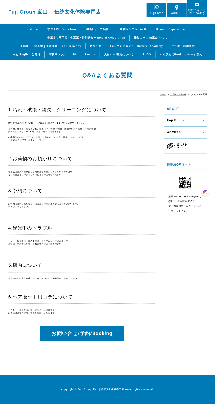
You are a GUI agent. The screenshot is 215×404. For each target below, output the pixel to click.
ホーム (34, 29)
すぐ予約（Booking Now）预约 (181, 54)
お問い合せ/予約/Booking (196, 11)
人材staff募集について (119, 54)
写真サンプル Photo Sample (72, 54)
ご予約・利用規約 (183, 46)
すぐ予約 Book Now (61, 29)
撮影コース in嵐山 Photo (151, 37)
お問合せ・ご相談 (96, 29)
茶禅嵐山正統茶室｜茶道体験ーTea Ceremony (50, 46)
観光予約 (96, 46)
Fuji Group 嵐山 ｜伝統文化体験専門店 (54, 12)
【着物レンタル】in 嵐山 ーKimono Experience (151, 29)
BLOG (147, 54)
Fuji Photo (156, 13)
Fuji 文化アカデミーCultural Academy (136, 46)
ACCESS (176, 13)
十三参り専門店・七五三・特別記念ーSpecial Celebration (86, 37)
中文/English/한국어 (26, 54)
